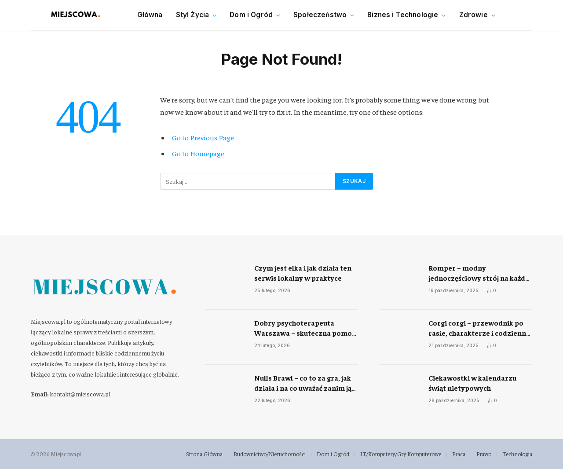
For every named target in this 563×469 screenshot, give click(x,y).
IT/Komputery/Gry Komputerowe (400, 454)
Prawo (483, 454)
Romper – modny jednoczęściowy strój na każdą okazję (478, 273)
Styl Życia (192, 15)
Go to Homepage (198, 153)
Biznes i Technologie (402, 15)
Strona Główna (204, 454)
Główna (150, 15)
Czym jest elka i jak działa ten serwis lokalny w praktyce (302, 272)
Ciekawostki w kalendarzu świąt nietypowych (472, 382)
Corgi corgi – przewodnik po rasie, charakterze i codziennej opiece (480, 328)
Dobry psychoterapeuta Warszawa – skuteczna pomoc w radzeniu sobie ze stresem (304, 328)
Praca (458, 454)
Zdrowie (473, 15)
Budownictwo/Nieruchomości (270, 454)
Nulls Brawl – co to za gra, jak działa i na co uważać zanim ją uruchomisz (302, 383)
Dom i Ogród (251, 15)
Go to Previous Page (203, 137)
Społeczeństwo (320, 15)
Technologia (517, 454)
